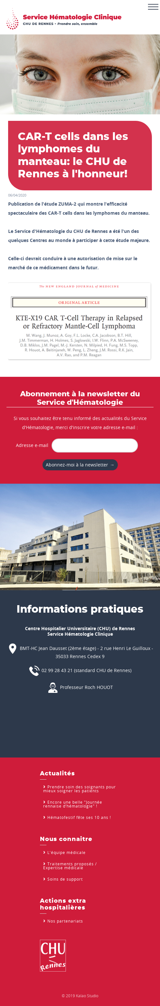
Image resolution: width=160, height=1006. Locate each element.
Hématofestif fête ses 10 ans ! (79, 817)
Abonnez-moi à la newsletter (77, 465)
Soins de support (65, 879)
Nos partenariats (65, 920)
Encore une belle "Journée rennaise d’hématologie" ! (72, 804)
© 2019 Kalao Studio (80, 995)
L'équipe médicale (66, 852)
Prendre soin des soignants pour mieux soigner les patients (79, 788)
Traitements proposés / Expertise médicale (70, 865)
